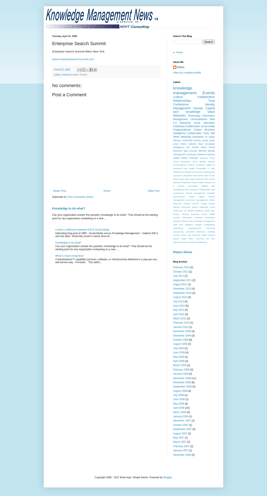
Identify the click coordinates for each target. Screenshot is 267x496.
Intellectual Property (182, 172)
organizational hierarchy (202, 228)
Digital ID (210, 165)
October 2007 (180, 425)
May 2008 (178, 403)
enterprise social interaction (197, 122)
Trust (211, 100)
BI (206, 137)
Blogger (167, 477)
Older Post (154, 190)
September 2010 (182, 293)
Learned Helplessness (205, 172)
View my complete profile (187, 72)
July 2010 (178, 301)
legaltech (189, 224)
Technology (194, 115)
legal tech (178, 224)
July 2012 (178, 275)
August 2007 (180, 433)
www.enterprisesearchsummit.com (73, 59)
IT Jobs (211, 168)
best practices (192, 189)
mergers (198, 224)
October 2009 (180, 339)
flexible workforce (196, 210)
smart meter (187, 238)
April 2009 (178, 361)
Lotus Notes (179, 144)
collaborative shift (207, 189)
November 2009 (182, 335)
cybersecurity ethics (184, 196)
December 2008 (182, 378)
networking (178, 228)
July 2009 (178, 348)
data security (190, 151)
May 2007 (178, 437)
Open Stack (190, 179)
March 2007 (179, 441)
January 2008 (180, 416)
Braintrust (204, 158)
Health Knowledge (197, 168)
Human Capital (204, 108)
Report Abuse (182, 252)
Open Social (178, 179)
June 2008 (179, 399)
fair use (183, 210)
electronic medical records (186, 203)
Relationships (182, 100)
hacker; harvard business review (190, 214)
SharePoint (186, 182)
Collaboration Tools (198, 133)
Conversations (179, 165)
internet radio (187, 221)
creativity (211, 193)
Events (83, 74)
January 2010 (180, 327)
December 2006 (182, 454)
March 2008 (179, 412)
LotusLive (177, 175)
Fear (185, 168)
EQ (188, 147)
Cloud (212, 158)
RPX (207, 179)
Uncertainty (193, 186)
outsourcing (178, 232)
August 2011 (180, 284)
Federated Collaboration (186, 126)
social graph (208, 140)
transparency (201, 242)
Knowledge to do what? (68, 208)
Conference (181, 104)
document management (197, 200)
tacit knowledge (186, 111)
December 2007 (182, 420)
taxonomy (177, 242)
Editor (181, 67)
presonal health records (204, 235)
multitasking (209, 224)
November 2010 (182, 288)
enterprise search (70, 74)
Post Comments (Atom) (80, 196)
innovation (198, 136)
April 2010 (178, 314)
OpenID (192, 144)
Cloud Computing (181, 161)
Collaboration (206, 97)
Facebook (177, 168)
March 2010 (179, 318)
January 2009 (180, 373)
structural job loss (205, 238)
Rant (200, 144)
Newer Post (59, 190)
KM (192, 172)
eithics (212, 200)
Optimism (200, 179)
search (176, 238)
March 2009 (179, 365)
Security (176, 182)
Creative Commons (196, 165)
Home (107, 190)
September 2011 (182, 280)
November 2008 (182, 382)
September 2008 (182, 386)
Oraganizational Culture (187, 129)
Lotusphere (187, 175)
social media (208, 126)
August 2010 (180, 297)
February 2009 (181, 369)
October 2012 (180, 271)
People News (199, 147)
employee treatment (197, 154)
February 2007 (181, 446)
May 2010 (178, 309)
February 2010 (181, 322)
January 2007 (180, 450)
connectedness (198, 119)
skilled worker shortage (185, 158)
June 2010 (179, 305)
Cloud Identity (199, 161)
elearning (186, 136)
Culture (178, 97)
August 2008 (180, 390)
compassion (178, 193)
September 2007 (182, 429)
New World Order (201, 175)
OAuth (212, 175)
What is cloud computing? (69, 255)
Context (211, 161)
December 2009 (182, 331)
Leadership (187, 140)
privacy (211, 154)
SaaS (212, 179)
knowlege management (204, 221)
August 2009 (180, 344)
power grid (186, 235)
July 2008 (178, 395)
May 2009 (178, 356)
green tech (210, 210)
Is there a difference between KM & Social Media (82, 229)
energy (204, 203)
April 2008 (178, 407)
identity (197, 140)
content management (195, 193)
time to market (188, 242)
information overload (192, 217)
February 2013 (181, 267)
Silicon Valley (198, 182)
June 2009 (179, 352)
